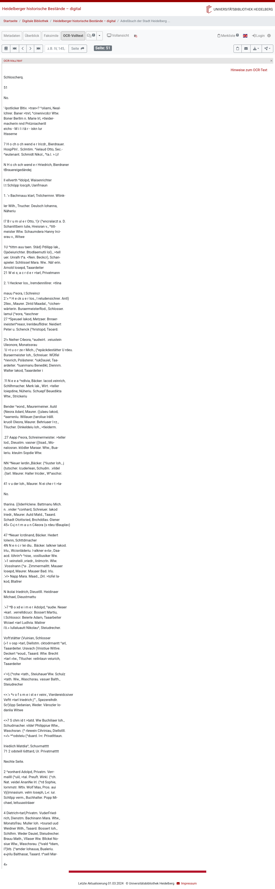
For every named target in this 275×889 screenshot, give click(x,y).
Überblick (32, 36)
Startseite (10, 21)
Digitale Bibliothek (35, 21)
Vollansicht (118, 35)
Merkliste (228, 36)
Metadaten (12, 36)
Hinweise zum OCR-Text (249, 70)
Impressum (189, 883)
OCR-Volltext (73, 36)
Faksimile (51, 36)
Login (258, 36)
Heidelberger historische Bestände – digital (41, 8)
